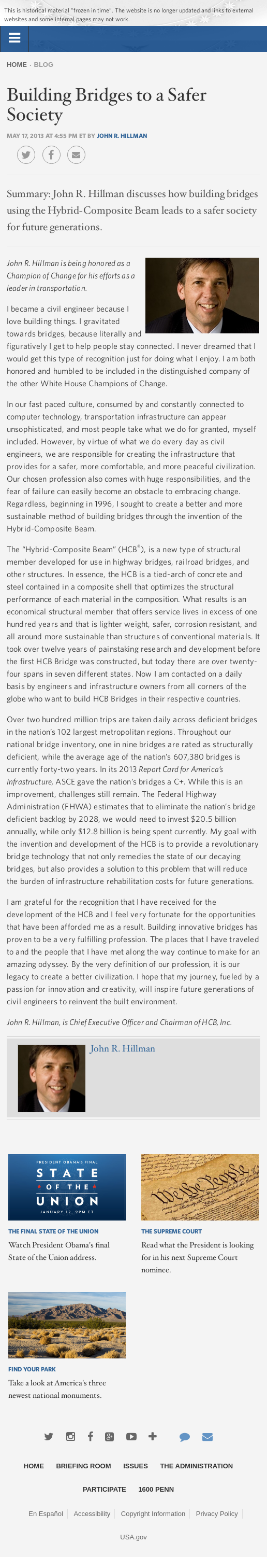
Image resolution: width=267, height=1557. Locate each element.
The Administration (196, 1466)
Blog (44, 64)
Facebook (54, 147)
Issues (135, 1466)
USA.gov (133, 1537)
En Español (45, 1514)
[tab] (14, 38)
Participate (104, 1489)
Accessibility (91, 1514)
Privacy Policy (217, 1514)
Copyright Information (153, 1514)
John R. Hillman (122, 135)
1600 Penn (156, 1489)
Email (79, 147)
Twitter (28, 147)
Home (17, 64)
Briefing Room (83, 1466)
